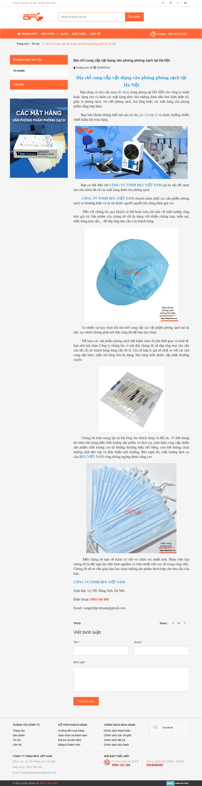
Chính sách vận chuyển (117, 735)
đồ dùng (123, 92)
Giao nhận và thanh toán (72, 735)
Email (138, 642)
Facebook (168, 727)
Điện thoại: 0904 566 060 (27, 767)
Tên (76, 642)
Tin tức (17, 740)
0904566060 (154, 765)
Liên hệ (17, 744)
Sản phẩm (19, 735)
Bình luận (79, 662)
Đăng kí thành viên (69, 744)
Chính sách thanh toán (117, 730)
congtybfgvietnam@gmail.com (38, 772)
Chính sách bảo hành (116, 744)
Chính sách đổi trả (114, 740)
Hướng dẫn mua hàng (71, 730)
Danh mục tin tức (27, 59)
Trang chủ (19, 730)
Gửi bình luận (86, 701)
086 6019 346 (177, 34)
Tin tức (36, 43)
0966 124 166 (121, 765)
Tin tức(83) (19, 70)
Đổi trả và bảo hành (69, 740)
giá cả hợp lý (148, 115)
